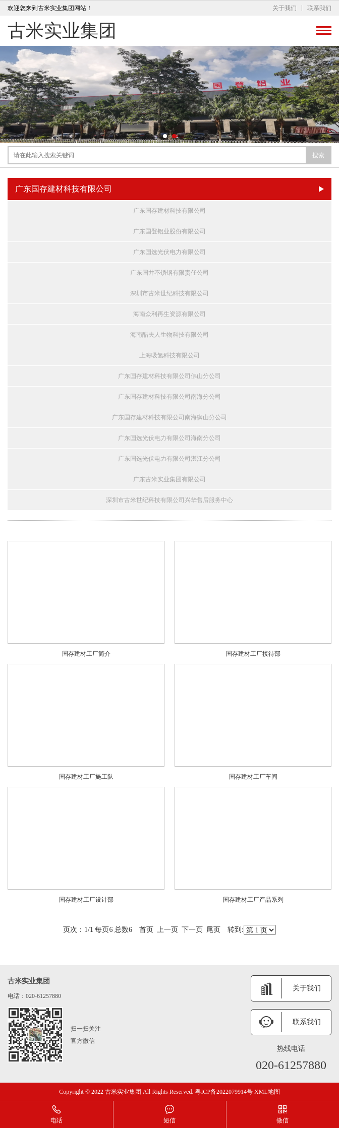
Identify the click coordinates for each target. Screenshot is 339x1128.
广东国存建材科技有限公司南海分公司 (169, 396)
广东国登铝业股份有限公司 (169, 231)
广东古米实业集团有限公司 (169, 479)
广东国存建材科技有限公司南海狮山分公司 (169, 417)
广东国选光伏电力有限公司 (169, 252)
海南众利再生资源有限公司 (169, 314)
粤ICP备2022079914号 (224, 1091)
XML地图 (267, 1091)
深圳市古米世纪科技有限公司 (169, 293)
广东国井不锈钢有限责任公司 (169, 272)
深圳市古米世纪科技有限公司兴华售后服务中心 (169, 500)
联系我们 (319, 8)
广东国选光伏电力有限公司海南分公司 (169, 438)
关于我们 (284, 8)
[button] (165, 136)
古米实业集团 (62, 31)
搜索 (318, 155)
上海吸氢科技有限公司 (169, 355)
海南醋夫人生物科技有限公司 (169, 334)
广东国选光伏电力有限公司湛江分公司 (169, 458)
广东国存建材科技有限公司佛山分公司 (169, 376)
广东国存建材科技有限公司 (169, 210)
